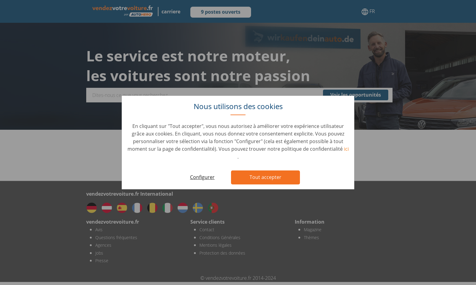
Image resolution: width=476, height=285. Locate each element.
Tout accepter (265, 177)
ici (346, 149)
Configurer (202, 177)
